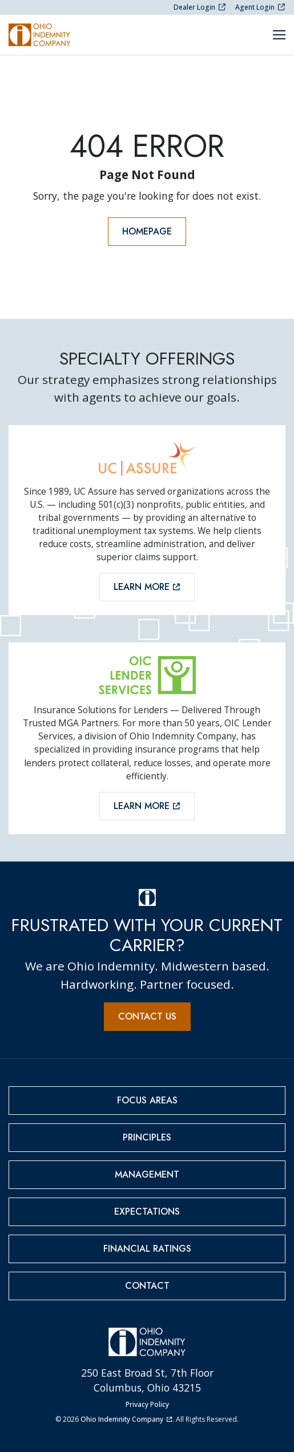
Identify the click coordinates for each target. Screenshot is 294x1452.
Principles (147, 1137)
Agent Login (260, 7)
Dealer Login (200, 7)
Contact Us (147, 1016)
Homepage (147, 231)
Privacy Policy (147, 1404)
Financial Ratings (147, 1248)
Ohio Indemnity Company (126, 1419)
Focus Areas (147, 1100)
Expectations (147, 1211)
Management (147, 1174)
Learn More (147, 586)
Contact (147, 1285)
